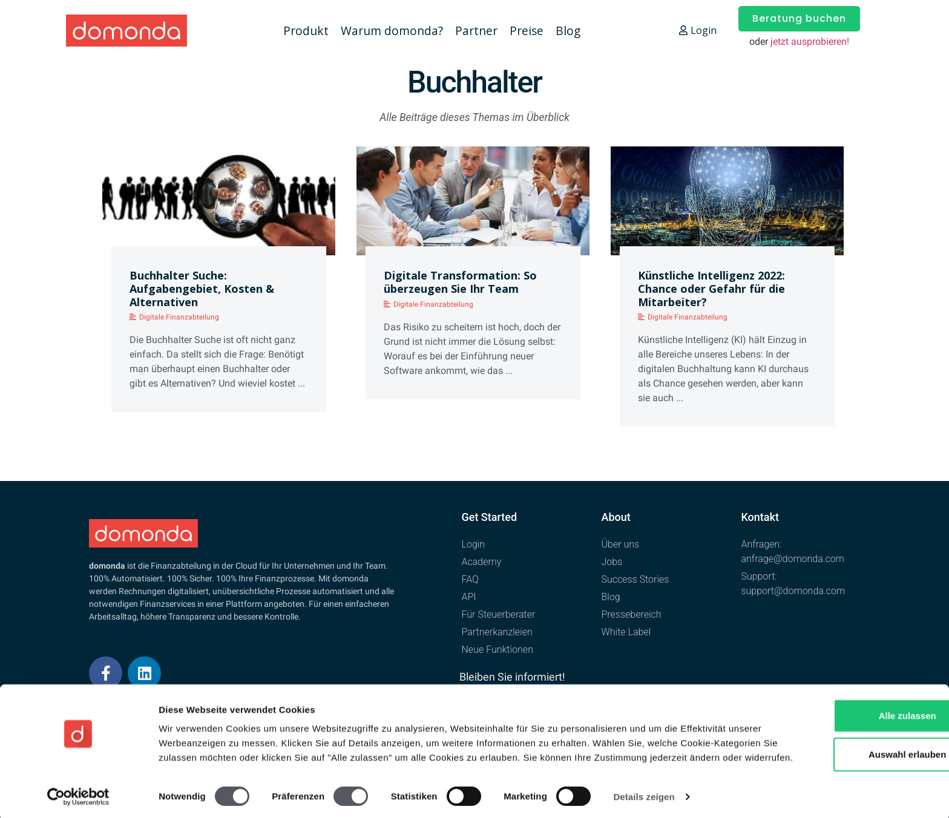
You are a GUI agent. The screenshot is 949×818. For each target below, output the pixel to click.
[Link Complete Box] (218, 284)
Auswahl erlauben (848, 737)
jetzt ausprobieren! (809, 41)
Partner (476, 30)
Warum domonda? (392, 30)
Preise (526, 30)
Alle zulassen (847, 698)
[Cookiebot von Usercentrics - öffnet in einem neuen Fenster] (78, 794)
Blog (568, 30)
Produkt (306, 30)
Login (698, 30)
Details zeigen (643, 794)
